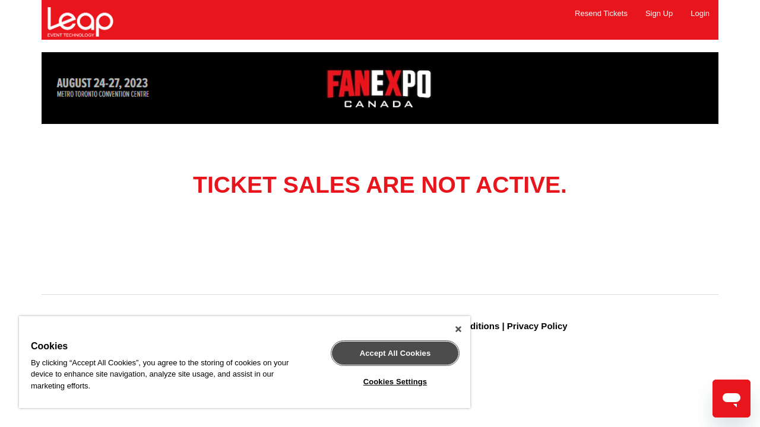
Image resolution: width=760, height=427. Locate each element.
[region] (239, 362)
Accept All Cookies (386, 353)
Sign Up (659, 13)
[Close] (447, 329)
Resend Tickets (601, 13)
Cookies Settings (386, 381)
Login (700, 13)
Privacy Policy (537, 326)
